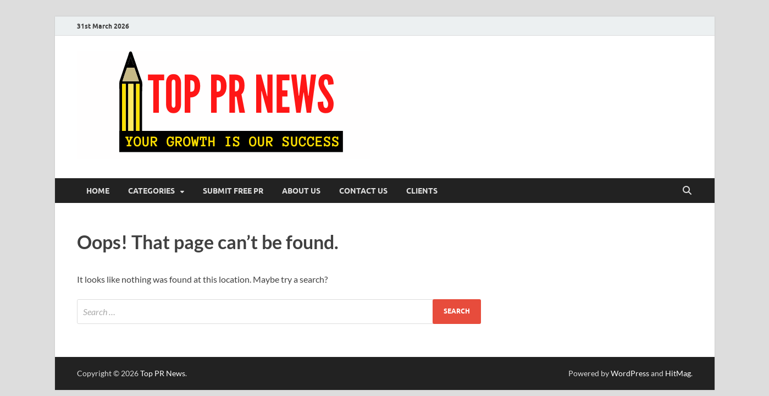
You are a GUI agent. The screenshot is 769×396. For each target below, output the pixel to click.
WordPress (630, 373)
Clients (422, 190)
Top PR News (162, 373)
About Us (301, 190)
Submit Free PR (233, 190)
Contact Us (363, 190)
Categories (151, 190)
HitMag (678, 373)
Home (97, 190)
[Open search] (687, 191)
